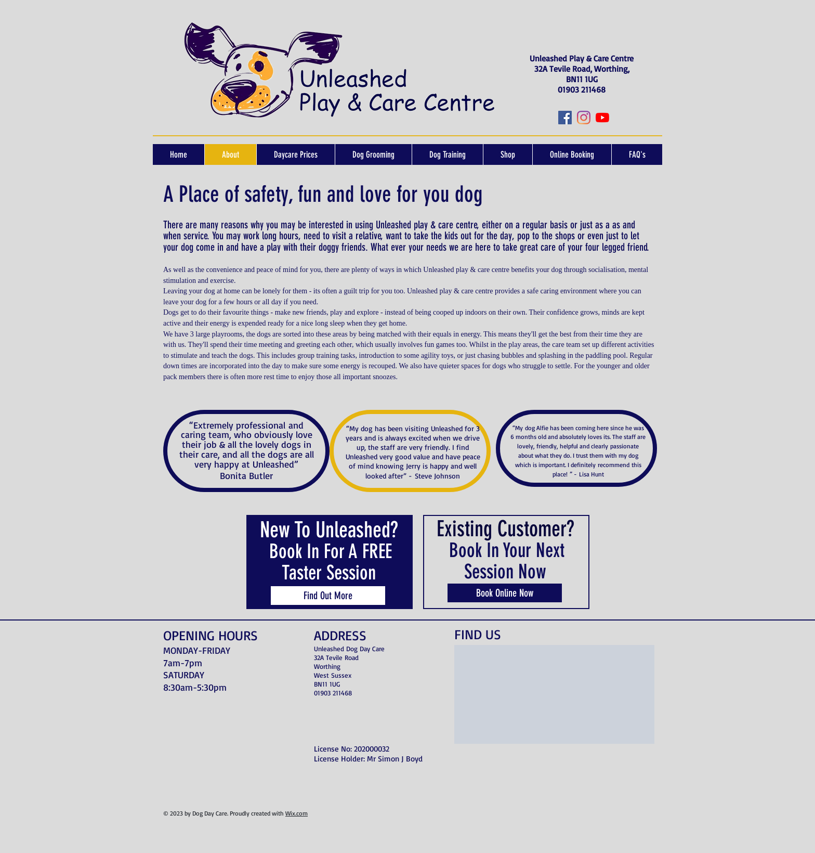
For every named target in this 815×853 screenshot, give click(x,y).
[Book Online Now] (505, 593)
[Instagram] (583, 117)
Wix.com (296, 813)
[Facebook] (565, 117)
